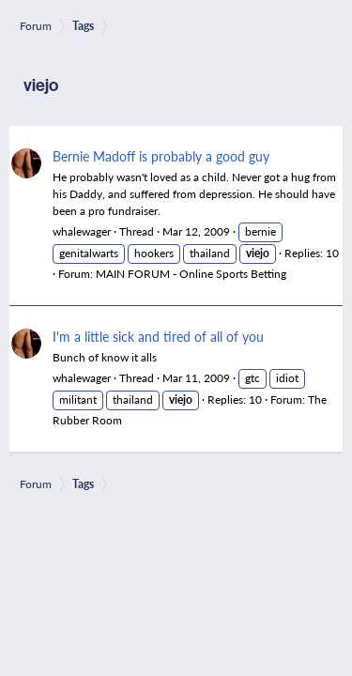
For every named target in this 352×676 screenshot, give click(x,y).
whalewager (82, 231)
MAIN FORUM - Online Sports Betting (191, 274)
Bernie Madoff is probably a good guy (161, 155)
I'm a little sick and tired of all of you (158, 336)
